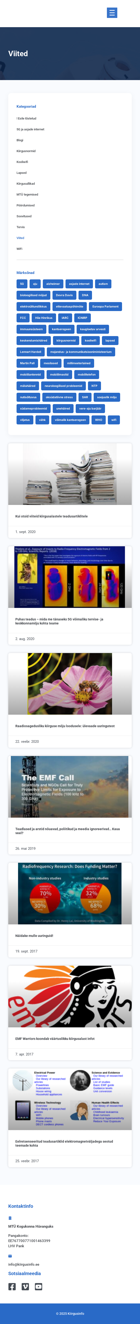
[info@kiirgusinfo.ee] (10, 1256)
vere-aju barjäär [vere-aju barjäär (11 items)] (90, 408)
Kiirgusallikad (26, 183)
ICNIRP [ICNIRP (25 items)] (82, 318)
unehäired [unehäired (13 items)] (63, 408)
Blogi (20, 140)
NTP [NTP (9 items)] (94, 386)
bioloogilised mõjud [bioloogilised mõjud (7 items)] (33, 295)
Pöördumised (26, 205)
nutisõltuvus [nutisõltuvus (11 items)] (28, 397)
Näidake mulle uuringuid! (34, 936)
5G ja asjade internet (30, 129)
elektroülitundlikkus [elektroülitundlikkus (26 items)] (33, 306)
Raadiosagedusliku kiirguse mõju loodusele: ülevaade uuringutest (65, 726)
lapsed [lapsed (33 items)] (110, 340)
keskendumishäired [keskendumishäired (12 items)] (33, 340)
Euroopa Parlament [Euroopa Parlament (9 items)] (105, 306)
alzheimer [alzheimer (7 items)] (53, 284)
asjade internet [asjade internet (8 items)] (79, 284)
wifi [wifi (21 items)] (113, 420)
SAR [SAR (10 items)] (85, 397)
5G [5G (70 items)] (22, 284)
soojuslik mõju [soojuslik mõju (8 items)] (107, 397)
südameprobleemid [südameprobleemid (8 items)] (33, 408)
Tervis (21, 227)
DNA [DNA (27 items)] (85, 295)
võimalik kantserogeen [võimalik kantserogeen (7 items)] (70, 420)
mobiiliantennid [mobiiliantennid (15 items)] (30, 374)
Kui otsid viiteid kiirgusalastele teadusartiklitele (51, 516)
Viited (20, 238)
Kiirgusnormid (26, 151)
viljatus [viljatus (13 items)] (25, 420)
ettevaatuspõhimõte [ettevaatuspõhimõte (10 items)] (69, 306)
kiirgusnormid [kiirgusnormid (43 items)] (66, 340)
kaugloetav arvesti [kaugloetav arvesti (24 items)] (92, 329)
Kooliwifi (22, 162)
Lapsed (21, 173)
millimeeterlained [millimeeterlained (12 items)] (79, 363)
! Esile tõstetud (26, 118)
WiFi (19, 249)
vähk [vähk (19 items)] (42, 420)
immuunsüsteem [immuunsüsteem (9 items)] (31, 329)
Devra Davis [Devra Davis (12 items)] (64, 295)
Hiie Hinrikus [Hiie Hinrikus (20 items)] (43, 318)
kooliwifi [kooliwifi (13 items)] (90, 340)
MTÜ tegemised (27, 194)
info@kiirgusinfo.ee (23, 1264)
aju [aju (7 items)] (35, 284)
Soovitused (24, 216)
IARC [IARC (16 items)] (65, 318)
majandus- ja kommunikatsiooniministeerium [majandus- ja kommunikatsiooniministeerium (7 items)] (81, 352)
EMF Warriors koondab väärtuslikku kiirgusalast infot (55, 1039)
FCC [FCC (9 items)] (23, 318)
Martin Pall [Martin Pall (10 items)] (27, 363)
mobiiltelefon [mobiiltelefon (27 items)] (87, 374)
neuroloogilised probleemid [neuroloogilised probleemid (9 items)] (63, 386)
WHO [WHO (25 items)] (98, 420)
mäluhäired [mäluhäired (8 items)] (27, 386)
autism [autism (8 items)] (103, 284)
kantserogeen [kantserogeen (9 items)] (61, 329)
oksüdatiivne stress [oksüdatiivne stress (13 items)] (59, 397)
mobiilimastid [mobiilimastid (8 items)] (59, 374)
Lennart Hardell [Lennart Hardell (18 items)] (30, 352)
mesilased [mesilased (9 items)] (51, 363)
